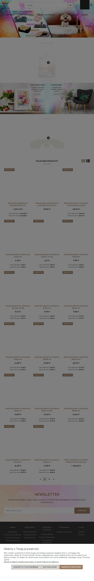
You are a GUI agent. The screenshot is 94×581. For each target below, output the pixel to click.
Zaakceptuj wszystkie (71, 567)
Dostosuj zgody (50, 567)
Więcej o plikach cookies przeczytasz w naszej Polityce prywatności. (31, 562)
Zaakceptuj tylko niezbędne (25, 567)
